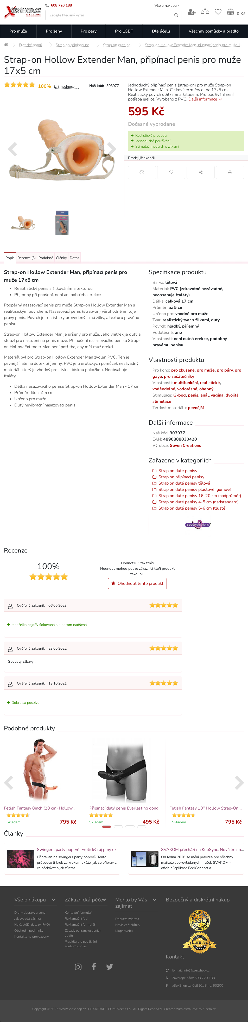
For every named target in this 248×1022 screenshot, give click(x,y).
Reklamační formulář (80, 924)
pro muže (206, 370)
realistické (210, 383)
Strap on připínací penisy (181, 477)
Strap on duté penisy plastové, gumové (195, 489)
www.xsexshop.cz (72, 1009)
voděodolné (163, 389)
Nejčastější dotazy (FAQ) (32, 924)
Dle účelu (161, 31)
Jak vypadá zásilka (27, 918)
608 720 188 (61, 5)
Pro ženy (54, 31)
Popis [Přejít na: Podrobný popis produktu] (10, 257)
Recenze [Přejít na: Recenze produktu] (26, 257)
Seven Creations (185, 445)
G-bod (179, 395)
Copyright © (40, 1009)
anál (204, 395)
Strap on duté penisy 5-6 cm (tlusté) (192, 508)
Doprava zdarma (127, 919)
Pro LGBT (124, 31)
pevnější (196, 408)
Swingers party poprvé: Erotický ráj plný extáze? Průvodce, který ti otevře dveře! (111, 849)
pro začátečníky (179, 376)
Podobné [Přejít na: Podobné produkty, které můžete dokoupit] (46, 257)
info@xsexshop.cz (196, 970)
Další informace (206, 99)
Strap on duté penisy (177, 471)
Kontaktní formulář (78, 912)
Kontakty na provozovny (31, 936)
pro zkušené (183, 370)
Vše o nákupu (166, 5)
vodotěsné (187, 389)
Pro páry (89, 31)
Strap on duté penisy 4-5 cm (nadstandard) (198, 502)
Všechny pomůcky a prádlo (214, 31)
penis (193, 395)
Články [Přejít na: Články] (61, 257)
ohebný (206, 389)
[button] (106, 826)
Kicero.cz (209, 1009)
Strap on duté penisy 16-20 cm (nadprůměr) (199, 496)
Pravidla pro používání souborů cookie (81, 944)
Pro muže (18, 31)
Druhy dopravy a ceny (29, 912)
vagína (217, 395)
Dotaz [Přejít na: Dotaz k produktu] (74, 257)
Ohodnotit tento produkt (137, 583)
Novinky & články (127, 925)
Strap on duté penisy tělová (184, 483)
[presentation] (12, 150)
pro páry (225, 370)
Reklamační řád (76, 918)
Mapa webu (124, 931)
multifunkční (186, 383)
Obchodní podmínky (28, 930)
